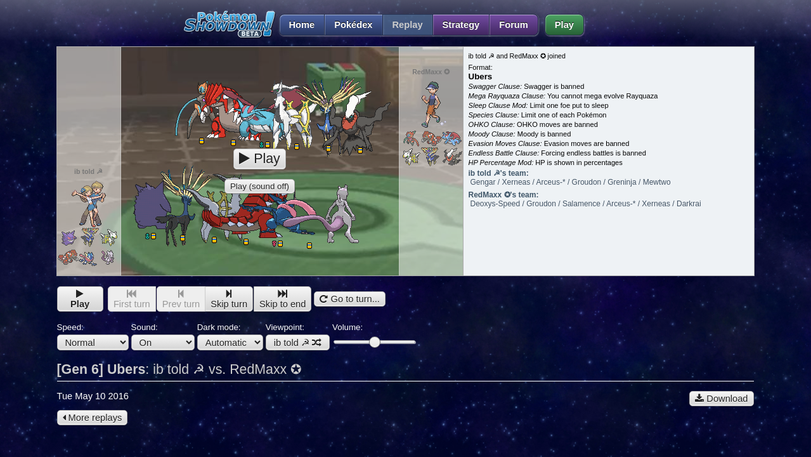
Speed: (93, 336)
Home (297, 25)
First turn (132, 299)
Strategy (461, 25)
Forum (513, 25)
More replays (92, 418)
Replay (408, 25)
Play (564, 25)
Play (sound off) (259, 186)
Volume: (373, 334)
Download (721, 399)
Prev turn (181, 299)
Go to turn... (349, 299)
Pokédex (353, 25)
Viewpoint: (298, 336)
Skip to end (282, 299)
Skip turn (229, 299)
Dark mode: (230, 336)
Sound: (163, 336)
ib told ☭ (297, 343)
